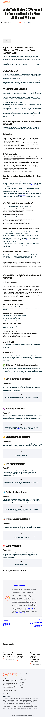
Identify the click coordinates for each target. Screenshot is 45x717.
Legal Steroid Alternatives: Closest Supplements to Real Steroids (17, 703)
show (9, 40)
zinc (27, 239)
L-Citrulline (18, 428)
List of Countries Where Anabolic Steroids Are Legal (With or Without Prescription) (21, 706)
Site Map (22, 685)
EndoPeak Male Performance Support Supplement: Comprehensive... (36, 624)
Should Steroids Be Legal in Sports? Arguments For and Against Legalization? (19, 705)
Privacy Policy (23, 684)
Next (40, 619)
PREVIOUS (5, 620)
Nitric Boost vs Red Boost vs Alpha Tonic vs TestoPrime (9, 654)
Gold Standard (23, 681)
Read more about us (20, 612)
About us (22, 676)
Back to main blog (6, 22)
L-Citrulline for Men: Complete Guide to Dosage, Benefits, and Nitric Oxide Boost (20, 698)
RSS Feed (22, 682)
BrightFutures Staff (24, 22)
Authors (21, 677)
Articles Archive (23, 679)
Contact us (30, 608)
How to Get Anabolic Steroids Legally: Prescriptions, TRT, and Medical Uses (19, 701)
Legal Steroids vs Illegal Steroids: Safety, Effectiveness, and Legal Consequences (20, 708)
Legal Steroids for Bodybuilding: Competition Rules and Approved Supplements (20, 700)
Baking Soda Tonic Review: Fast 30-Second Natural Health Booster (22, 655)
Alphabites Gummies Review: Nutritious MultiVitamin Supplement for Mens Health (35, 657)
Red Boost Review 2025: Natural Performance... (7, 624)
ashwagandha (33, 184)
